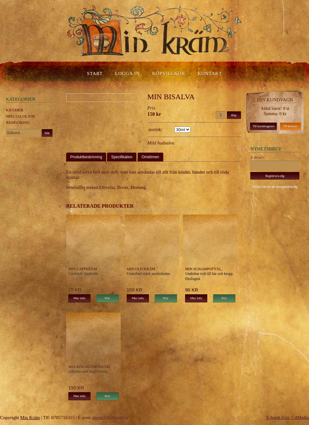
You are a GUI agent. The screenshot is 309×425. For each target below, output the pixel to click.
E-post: (257, 157)
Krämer (14, 110)
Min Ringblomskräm (89, 367)
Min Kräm (30, 417)
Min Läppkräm (82, 269)
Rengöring (18, 122)
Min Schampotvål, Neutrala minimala (205, 269)
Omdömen (150, 157)
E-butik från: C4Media (287, 417)
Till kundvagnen (263, 126)
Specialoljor (20, 116)
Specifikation (121, 157)
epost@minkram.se (111, 417)
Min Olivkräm (141, 269)
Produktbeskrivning (86, 157)
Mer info (79, 298)
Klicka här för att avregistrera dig (275, 187)
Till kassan (290, 126)
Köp (107, 298)
